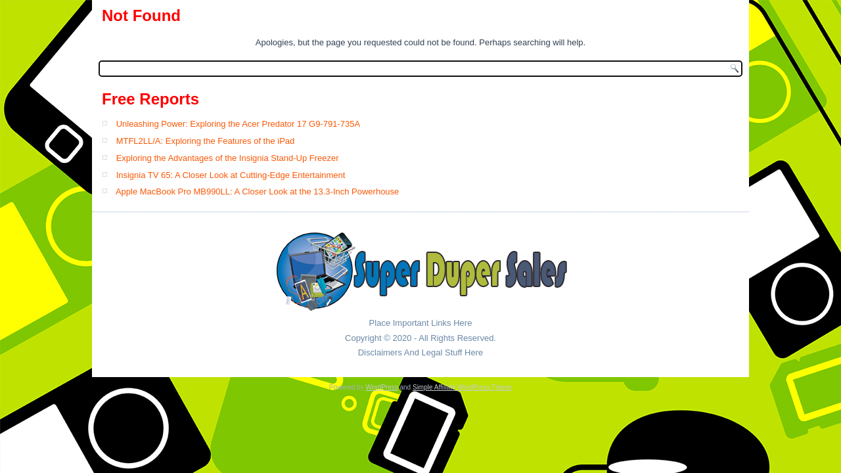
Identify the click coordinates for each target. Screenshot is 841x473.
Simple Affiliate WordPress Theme (462, 387)
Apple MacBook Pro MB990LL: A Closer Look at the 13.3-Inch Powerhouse (257, 191)
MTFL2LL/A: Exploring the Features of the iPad (205, 141)
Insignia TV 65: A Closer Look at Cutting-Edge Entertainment (231, 175)
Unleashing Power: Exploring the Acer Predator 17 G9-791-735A (238, 124)
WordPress (381, 387)
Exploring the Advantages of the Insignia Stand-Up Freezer (227, 158)
